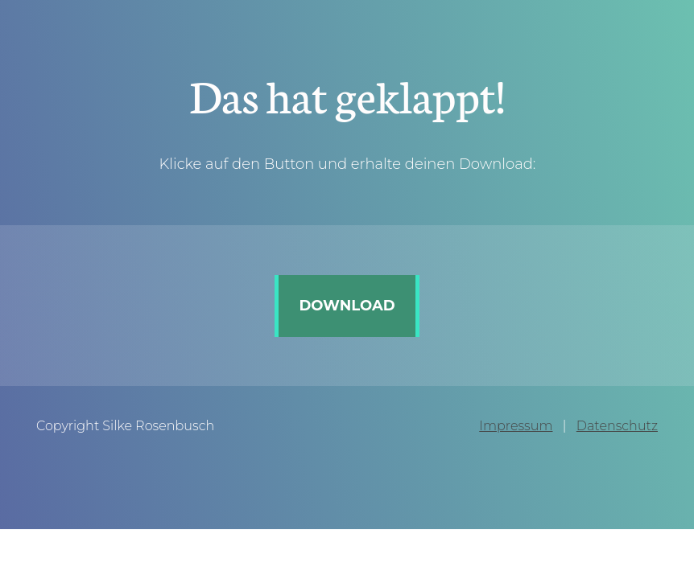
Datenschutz (617, 425)
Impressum (515, 425)
